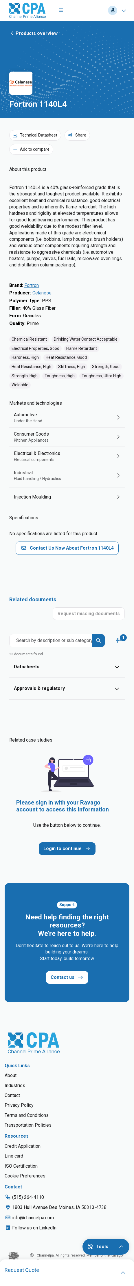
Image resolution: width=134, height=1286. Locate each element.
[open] (123, 1273)
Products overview (33, 33)
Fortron (31, 285)
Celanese (42, 293)
